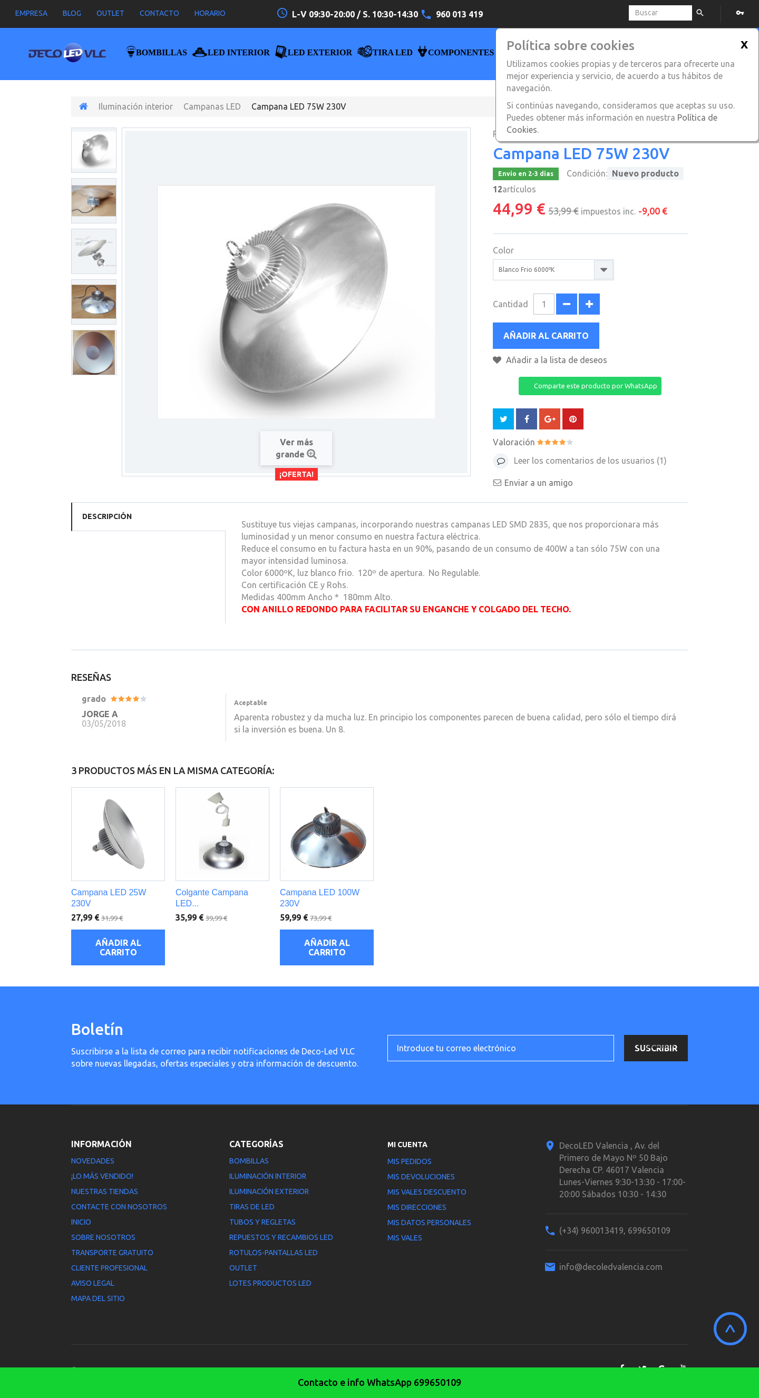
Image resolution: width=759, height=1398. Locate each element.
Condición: (587, 173)
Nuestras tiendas (104, 1191)
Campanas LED (212, 106)
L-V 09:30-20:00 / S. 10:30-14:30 (356, 14)
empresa (31, 13)
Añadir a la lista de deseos (555, 360)
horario (210, 13)
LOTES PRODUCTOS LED (270, 1283)
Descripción (107, 516)
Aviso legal (92, 1283)
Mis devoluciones (421, 1176)
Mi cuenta (407, 1144)
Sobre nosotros (103, 1237)
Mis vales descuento (426, 1192)
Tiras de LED (252, 1207)
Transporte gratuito (112, 1252)
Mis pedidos (409, 1161)
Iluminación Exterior (269, 1191)
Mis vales (404, 1238)
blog (72, 13)
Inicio (81, 1222)
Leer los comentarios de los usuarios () (589, 460)
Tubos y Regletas (262, 1222)
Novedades (92, 1161)
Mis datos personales (429, 1222)
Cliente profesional (109, 1268)
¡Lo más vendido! (102, 1176)
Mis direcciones (416, 1207)
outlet (110, 13)
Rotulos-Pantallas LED (273, 1252)
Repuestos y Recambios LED (281, 1237)
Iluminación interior (136, 106)
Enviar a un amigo (538, 482)
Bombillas (249, 1161)
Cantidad (510, 304)
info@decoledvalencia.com (611, 1267)
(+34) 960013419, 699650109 (614, 1230)
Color (504, 250)
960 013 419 (459, 14)
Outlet (243, 1268)
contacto (159, 13)
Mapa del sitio (98, 1298)
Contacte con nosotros (119, 1207)
